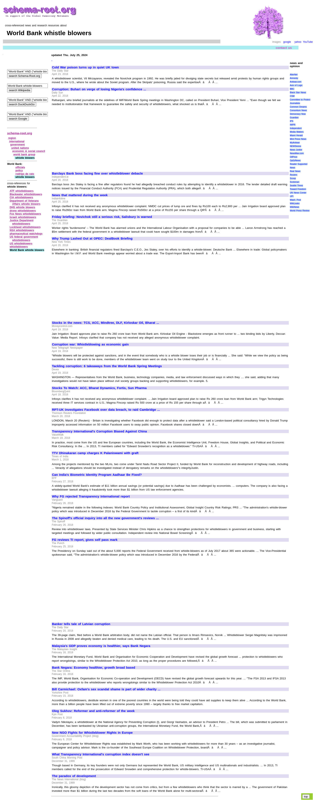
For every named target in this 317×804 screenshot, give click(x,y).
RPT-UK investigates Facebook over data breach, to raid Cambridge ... (106, 409)
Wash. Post (295, 200)
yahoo (297, 41)
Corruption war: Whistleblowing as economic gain (90, 344)
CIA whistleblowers (21, 197)
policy (19, 170)
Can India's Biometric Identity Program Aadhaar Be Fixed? (97, 474)
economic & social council (28, 151)
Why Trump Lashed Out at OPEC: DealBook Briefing (92, 238)
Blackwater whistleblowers (26, 194)
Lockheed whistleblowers (25, 227)
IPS (291, 121)
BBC (292, 89)
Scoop (293, 178)
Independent (296, 128)
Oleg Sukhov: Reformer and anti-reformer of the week (93, 711)
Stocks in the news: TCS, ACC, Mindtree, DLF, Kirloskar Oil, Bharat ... (105, 322)
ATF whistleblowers (21, 190)
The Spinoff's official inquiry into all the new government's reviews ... (105, 518)
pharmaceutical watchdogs (26, 233)
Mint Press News (298, 139)
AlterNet (293, 74)
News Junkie (296, 150)
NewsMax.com (297, 153)
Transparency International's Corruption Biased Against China (99, 431)
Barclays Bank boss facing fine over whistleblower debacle (97, 173)
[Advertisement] (87, 136)
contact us (284, 47)
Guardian (294, 117)
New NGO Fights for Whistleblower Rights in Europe (92, 732)
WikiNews (294, 207)
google (287, 41)
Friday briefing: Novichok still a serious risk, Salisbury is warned (102, 217)
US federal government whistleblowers (24, 238)
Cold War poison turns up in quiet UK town (85, 67)
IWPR (292, 125)
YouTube (308, 41)
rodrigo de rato (24, 173)
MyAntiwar (295, 142)
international (16, 141)
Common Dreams (298, 107)
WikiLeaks (295, 203)
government (17, 144)
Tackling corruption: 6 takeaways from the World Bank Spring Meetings (107, 366)
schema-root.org (19, 133)
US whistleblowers (21, 243)
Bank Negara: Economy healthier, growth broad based (93, 667)
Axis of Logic (296, 85)
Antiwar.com (295, 82)
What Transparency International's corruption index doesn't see (100, 754)
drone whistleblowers (23, 210)
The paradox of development (74, 776)
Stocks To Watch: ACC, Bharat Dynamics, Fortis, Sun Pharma (99, 388)
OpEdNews (295, 160)
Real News (295, 171)
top (306, 796)
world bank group (24, 154)
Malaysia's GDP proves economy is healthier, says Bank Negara (101, 646)
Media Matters (297, 132)
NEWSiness (295, 146)
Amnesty (294, 78)
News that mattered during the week (80, 195)
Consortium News (298, 110)
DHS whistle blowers (22, 207)
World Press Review (299, 210)
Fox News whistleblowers (25, 213)
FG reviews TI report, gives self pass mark (84, 539)
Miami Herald (296, 135)
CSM (292, 96)
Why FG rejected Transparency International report (91, 496)
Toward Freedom (298, 189)
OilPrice (293, 157)
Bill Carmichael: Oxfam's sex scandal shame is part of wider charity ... (106, 689)
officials (20, 167)
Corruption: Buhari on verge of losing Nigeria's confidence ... (99, 89)
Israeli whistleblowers (23, 217)
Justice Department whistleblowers (21, 222)
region (12, 138)
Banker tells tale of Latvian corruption (81, 624)
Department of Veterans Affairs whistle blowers (25, 202)
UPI (291, 196)
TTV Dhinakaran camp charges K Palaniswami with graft (95, 453)
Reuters (293, 175)
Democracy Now (298, 114)
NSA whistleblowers (22, 230)
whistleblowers (19, 246)
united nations (20, 148)
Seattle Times (296, 185)
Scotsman (294, 182)
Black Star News (298, 92)
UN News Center (298, 193)
